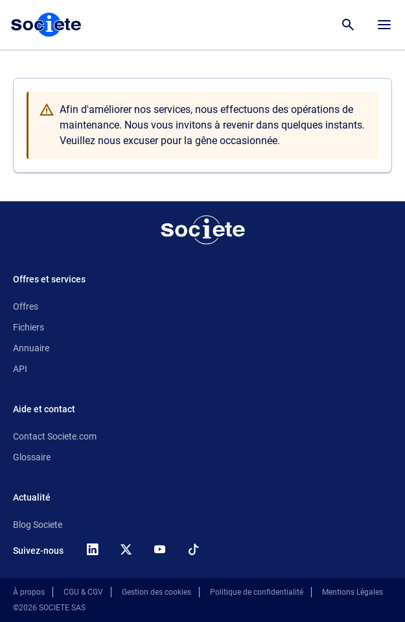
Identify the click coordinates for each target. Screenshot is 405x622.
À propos (29, 592)
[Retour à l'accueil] (203, 229)
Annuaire (31, 348)
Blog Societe (37, 524)
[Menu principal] (384, 24)
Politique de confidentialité (256, 592)
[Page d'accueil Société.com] (46, 25)
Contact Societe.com (55, 436)
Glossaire (32, 457)
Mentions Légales (352, 592)
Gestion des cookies (156, 592)
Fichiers (28, 327)
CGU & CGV (83, 592)
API (20, 369)
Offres (25, 306)
